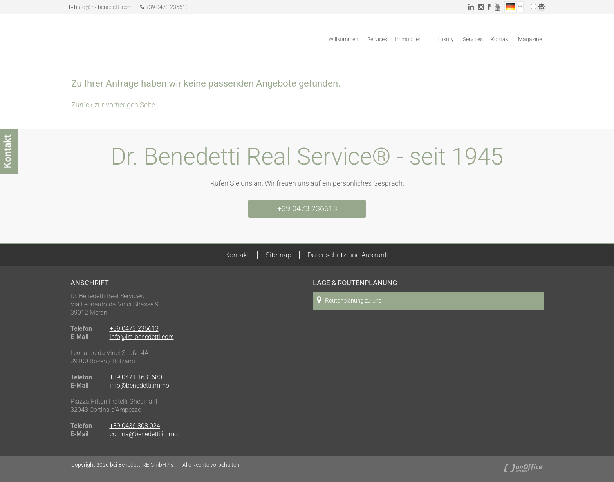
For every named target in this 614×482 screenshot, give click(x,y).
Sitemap (278, 255)
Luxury (445, 39)
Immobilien (408, 39)
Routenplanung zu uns (349, 300)
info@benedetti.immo (139, 385)
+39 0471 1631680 (136, 377)
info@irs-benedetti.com (104, 7)
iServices (472, 39)
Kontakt (500, 39)
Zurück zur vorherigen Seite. (114, 105)
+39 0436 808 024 (135, 425)
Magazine (530, 39)
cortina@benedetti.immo (144, 434)
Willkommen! (344, 39)
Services (377, 39)
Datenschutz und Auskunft (348, 255)
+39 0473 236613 (164, 7)
